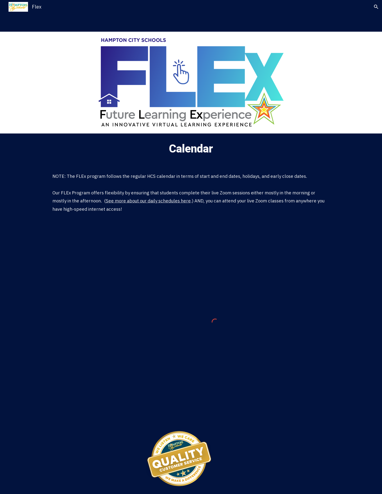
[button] (376, 7)
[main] (191, 149)
